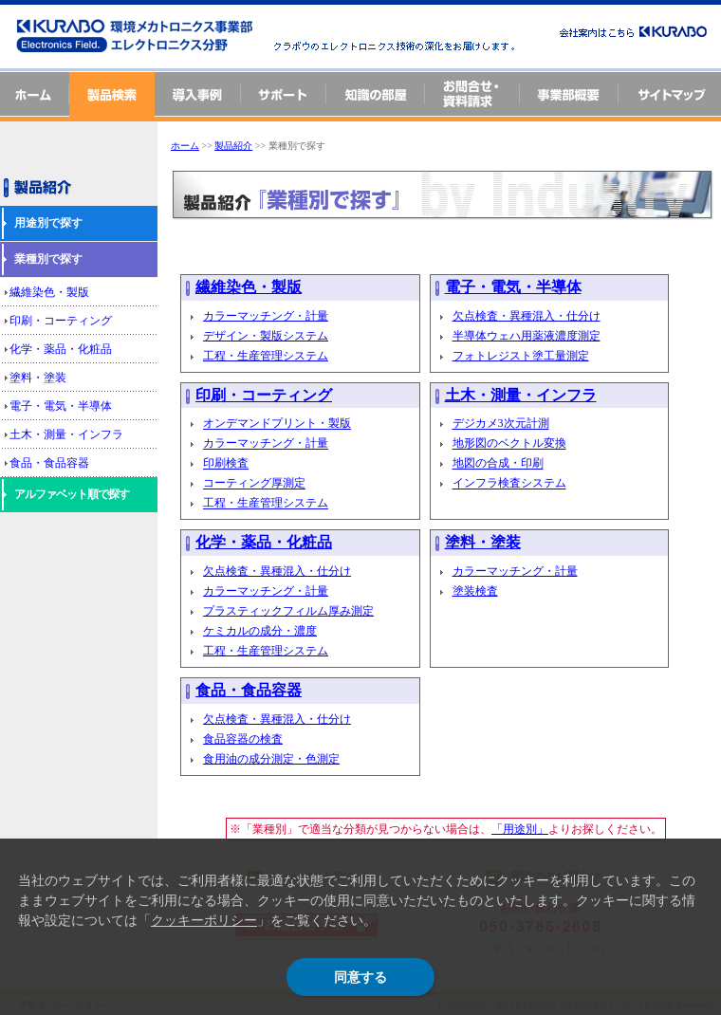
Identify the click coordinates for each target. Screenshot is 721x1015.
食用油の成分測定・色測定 (271, 759)
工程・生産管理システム (265, 355)
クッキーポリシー (204, 920)
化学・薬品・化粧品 (60, 349)
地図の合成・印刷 (498, 464)
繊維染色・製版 (49, 292)
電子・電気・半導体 (60, 406)
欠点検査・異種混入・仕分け (527, 316)
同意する (360, 977)
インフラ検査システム (509, 483)
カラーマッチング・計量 (265, 316)
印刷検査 (226, 464)
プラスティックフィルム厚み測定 (288, 611)
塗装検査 (475, 591)
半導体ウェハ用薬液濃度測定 (527, 335)
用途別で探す (48, 223)
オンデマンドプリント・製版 (277, 424)
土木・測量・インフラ (66, 434)
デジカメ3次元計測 (501, 424)
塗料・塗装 (37, 377)
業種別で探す (48, 259)
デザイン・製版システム (265, 335)
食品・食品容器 (49, 463)
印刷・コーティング (60, 320)
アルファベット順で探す (71, 494)
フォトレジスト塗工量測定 (521, 355)
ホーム (185, 145)
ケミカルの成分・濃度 (260, 630)
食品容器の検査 (243, 739)
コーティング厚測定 (254, 483)
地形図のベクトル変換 (509, 444)
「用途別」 (519, 829)
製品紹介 (233, 145)
